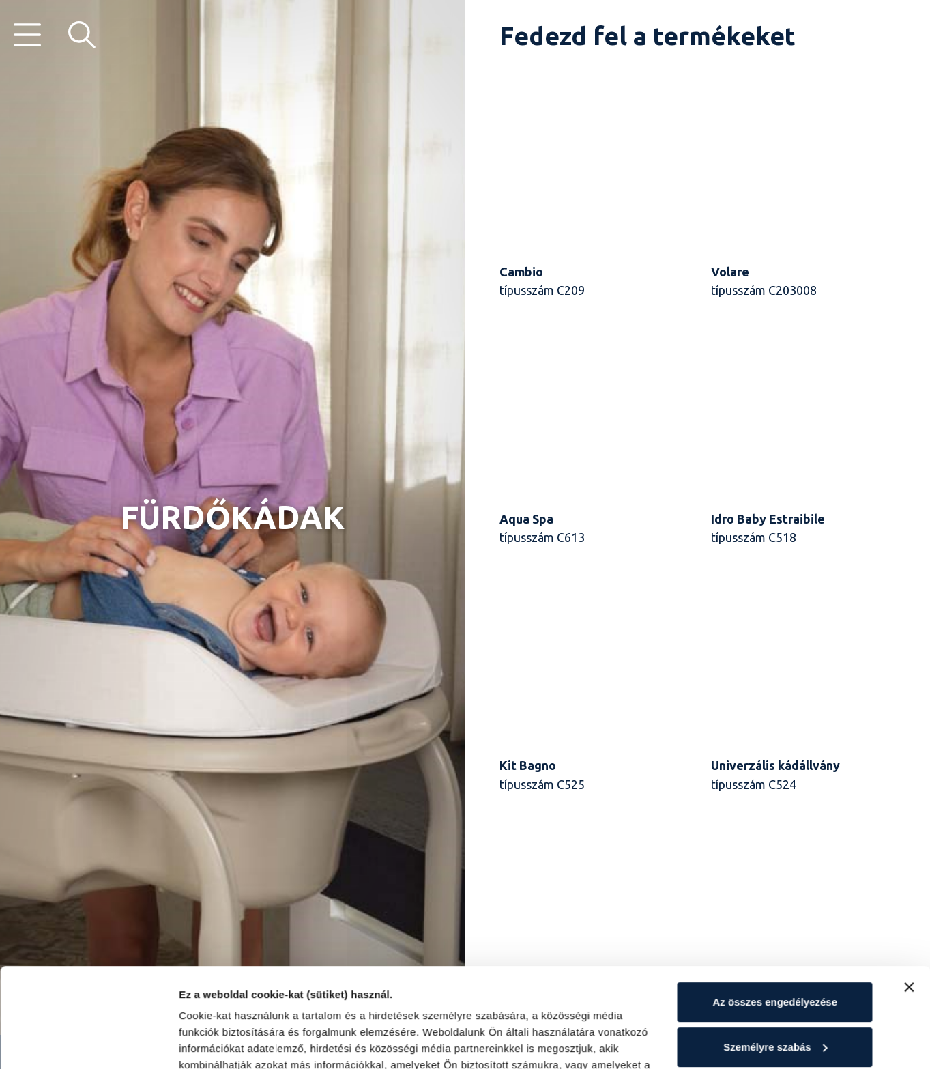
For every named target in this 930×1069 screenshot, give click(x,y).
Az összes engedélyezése (774, 909)
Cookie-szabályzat (226, 1004)
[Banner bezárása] (909, 894)
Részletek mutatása (227, 1042)
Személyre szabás (775, 953)
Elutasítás (775, 998)
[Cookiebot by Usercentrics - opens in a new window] (88, 1042)
